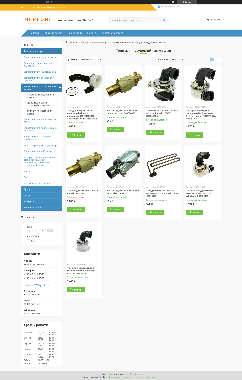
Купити (77, 135)
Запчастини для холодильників (40, 71)
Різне (26, 177)
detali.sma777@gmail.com (37, 285)
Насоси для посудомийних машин (40, 96)
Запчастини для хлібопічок (38, 151)
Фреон (27, 171)
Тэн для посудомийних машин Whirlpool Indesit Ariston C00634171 (81, 270)
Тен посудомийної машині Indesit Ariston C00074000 (122, 112)
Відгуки (27, 195)
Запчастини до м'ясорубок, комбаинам (38, 138)
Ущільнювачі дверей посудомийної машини (38, 104)
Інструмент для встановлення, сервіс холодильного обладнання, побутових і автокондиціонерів (40, 161)
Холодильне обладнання (37, 183)
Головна (34, 33)
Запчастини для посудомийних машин (40, 88)
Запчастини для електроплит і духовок (40, 79)
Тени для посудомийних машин (39, 112)
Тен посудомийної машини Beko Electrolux (123, 192)
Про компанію (75, 33)
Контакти (92, 33)
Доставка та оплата (112, 33)
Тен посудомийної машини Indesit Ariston (83, 192)
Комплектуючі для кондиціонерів (41, 145)
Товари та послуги (53, 33)
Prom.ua (136, 374)
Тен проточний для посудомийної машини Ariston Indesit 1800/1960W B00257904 (201, 114)
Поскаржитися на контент (121, 377)
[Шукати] (164, 20)
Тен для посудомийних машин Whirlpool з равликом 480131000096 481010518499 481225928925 (82, 114)
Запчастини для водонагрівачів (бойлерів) (40, 129)
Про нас (28, 189)
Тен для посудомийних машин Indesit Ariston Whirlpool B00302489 (199, 193)
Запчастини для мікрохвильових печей (41, 120)
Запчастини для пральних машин (41, 57)
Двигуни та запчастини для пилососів (38, 64)
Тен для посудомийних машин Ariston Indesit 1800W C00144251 (162, 193)
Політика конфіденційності (147, 377)
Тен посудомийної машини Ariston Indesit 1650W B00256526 (162, 113)
